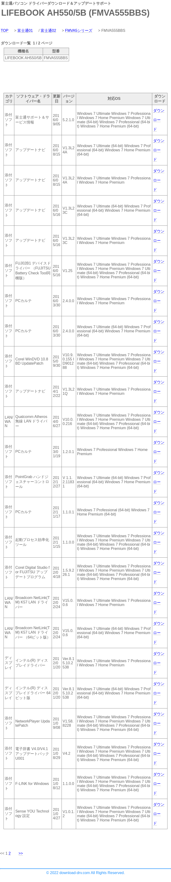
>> (21, 853)
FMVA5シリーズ (78, 31)
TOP (4, 31)
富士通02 (48, 31)
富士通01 (25, 31)
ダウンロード (158, 120)
